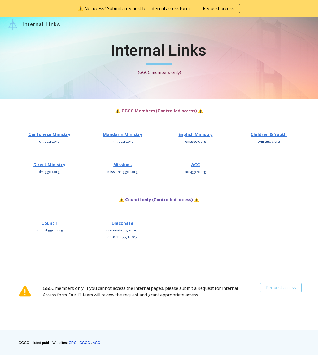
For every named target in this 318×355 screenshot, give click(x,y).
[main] (159, 58)
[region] (159, 8)
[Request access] (280, 288)
